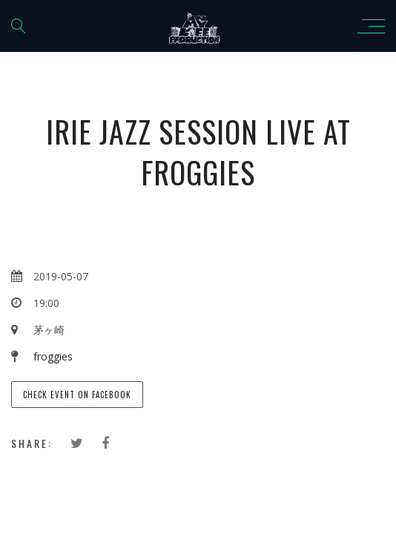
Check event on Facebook (77, 394)
